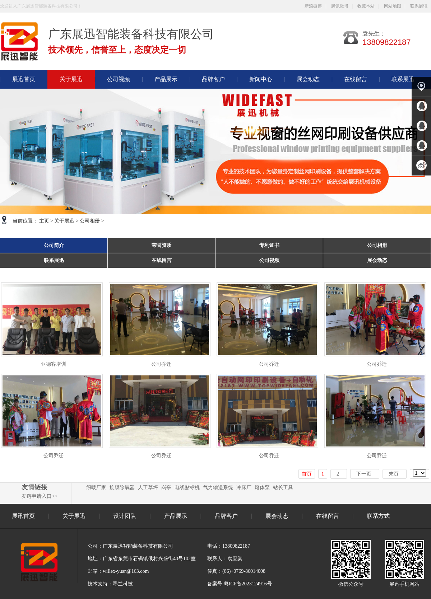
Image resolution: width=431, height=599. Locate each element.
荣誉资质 (162, 245)
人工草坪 (148, 487)
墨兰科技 (123, 583)
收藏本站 (366, 6)
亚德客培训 (53, 364)
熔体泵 (262, 487)
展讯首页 (23, 516)
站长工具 (283, 487)
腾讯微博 (339, 6)
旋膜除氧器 (122, 487)
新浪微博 (313, 6)
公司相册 (90, 221)
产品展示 (165, 79)
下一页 (363, 474)
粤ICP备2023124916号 (248, 583)
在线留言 (355, 79)
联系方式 (378, 516)
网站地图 (392, 6)
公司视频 (118, 79)
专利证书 (269, 245)
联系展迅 (402, 79)
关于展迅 (64, 221)
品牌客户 (213, 79)
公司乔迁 (161, 364)
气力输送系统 (218, 487)
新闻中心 (260, 79)
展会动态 (308, 79)
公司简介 (54, 245)
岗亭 (166, 487)
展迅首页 (23, 79)
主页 (44, 221)
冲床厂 (243, 487)
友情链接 (34, 487)
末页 (394, 474)
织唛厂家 (96, 487)
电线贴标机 (187, 487)
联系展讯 (418, 6)
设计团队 (125, 516)
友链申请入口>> (39, 496)
